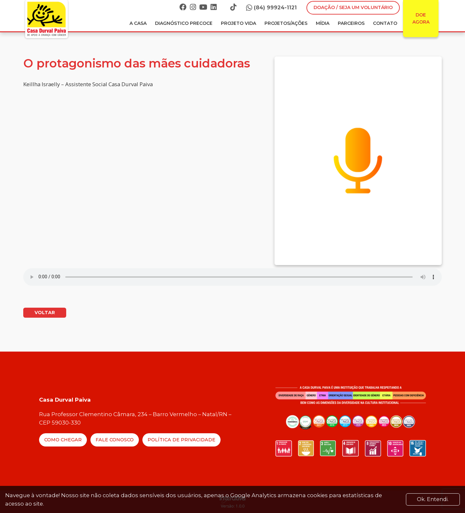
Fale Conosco (115, 440)
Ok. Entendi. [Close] (433, 499)
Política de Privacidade (181, 440)
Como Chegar (63, 440)
